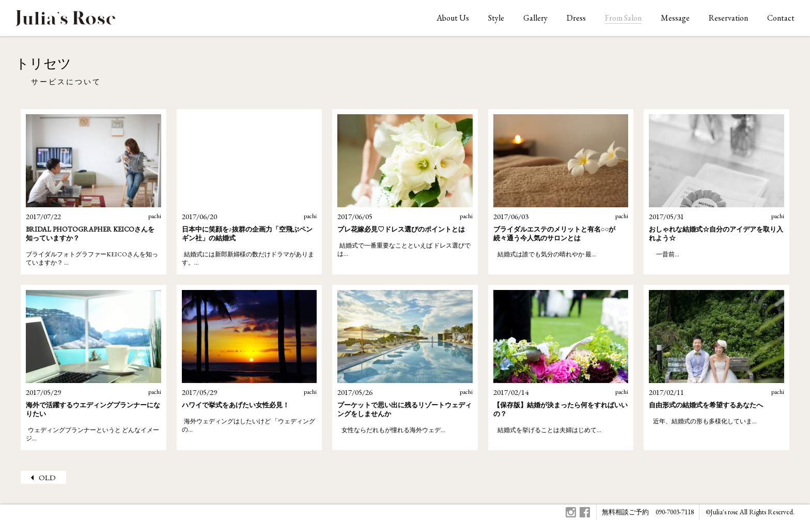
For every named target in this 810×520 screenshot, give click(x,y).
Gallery (535, 17)
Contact (781, 17)
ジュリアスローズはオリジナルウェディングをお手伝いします (65, 21)
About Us (453, 17)
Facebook (585, 512)
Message (675, 17)
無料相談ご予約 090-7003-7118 (648, 512)
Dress (576, 17)
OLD (47, 477)
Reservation (728, 17)
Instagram (571, 512)
